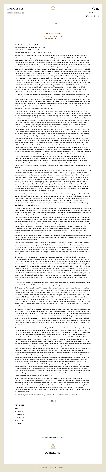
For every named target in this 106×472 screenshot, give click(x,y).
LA (56, 24)
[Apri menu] (97, 8)
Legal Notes (45, 467)
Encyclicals (19, 13)
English (92, 12)
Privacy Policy (62, 467)
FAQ (39, 467)
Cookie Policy (53, 467)
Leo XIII (10, 13)
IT (53, 24)
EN (50, 24)
